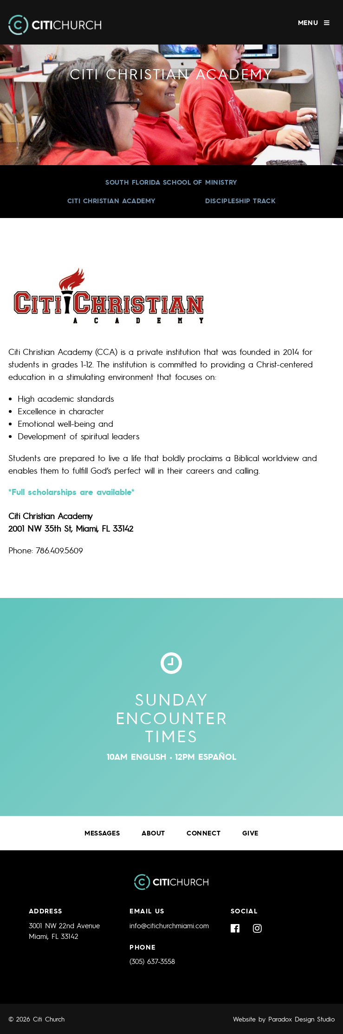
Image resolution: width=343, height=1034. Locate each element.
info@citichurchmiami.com (169, 925)
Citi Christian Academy (111, 201)
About (153, 833)
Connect (203, 833)
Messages (102, 833)
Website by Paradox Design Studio (284, 1019)
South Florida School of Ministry (171, 182)
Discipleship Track (240, 201)
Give (250, 833)
